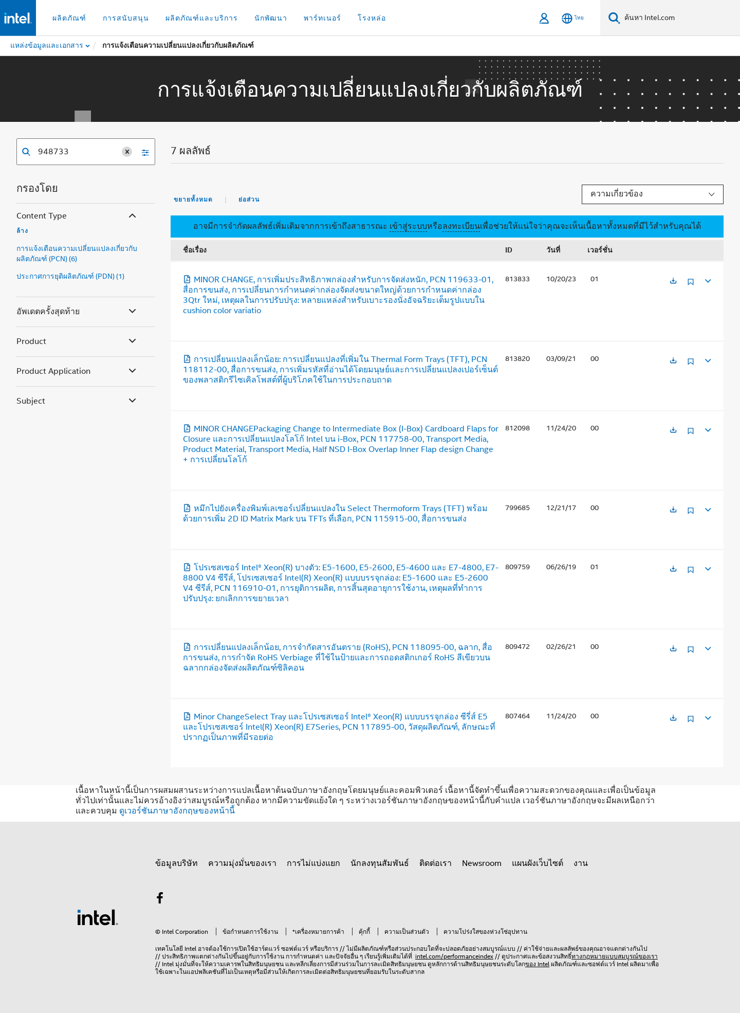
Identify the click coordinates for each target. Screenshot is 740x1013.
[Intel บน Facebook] (160, 900)
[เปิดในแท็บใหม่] (673, 281)
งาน (581, 863)
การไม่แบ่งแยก (313, 863)
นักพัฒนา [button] (270, 18)
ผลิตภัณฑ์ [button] (69, 18)
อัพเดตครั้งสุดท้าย (77, 312)
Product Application (77, 371)
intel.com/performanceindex (454, 956)
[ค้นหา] (614, 17)
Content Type (77, 216)
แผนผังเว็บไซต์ (537, 863)
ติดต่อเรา (435, 863)
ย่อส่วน (249, 199)
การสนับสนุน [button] (126, 18)
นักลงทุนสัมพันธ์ (379, 863)
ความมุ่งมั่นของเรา (242, 863)
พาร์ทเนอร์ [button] (322, 18)
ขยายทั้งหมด (193, 199)
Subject (77, 401)
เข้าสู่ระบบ (408, 226)
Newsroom (482, 863)
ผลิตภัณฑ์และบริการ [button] (201, 18)
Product (77, 342)
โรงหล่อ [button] (372, 18)
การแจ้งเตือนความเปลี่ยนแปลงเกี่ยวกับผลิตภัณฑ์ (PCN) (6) (76, 253)
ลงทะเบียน (461, 226)
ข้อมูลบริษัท (176, 863)
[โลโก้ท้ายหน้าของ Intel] (97, 917)
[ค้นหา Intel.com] (680, 18)
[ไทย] (572, 18)
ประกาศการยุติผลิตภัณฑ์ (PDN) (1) (70, 276)
